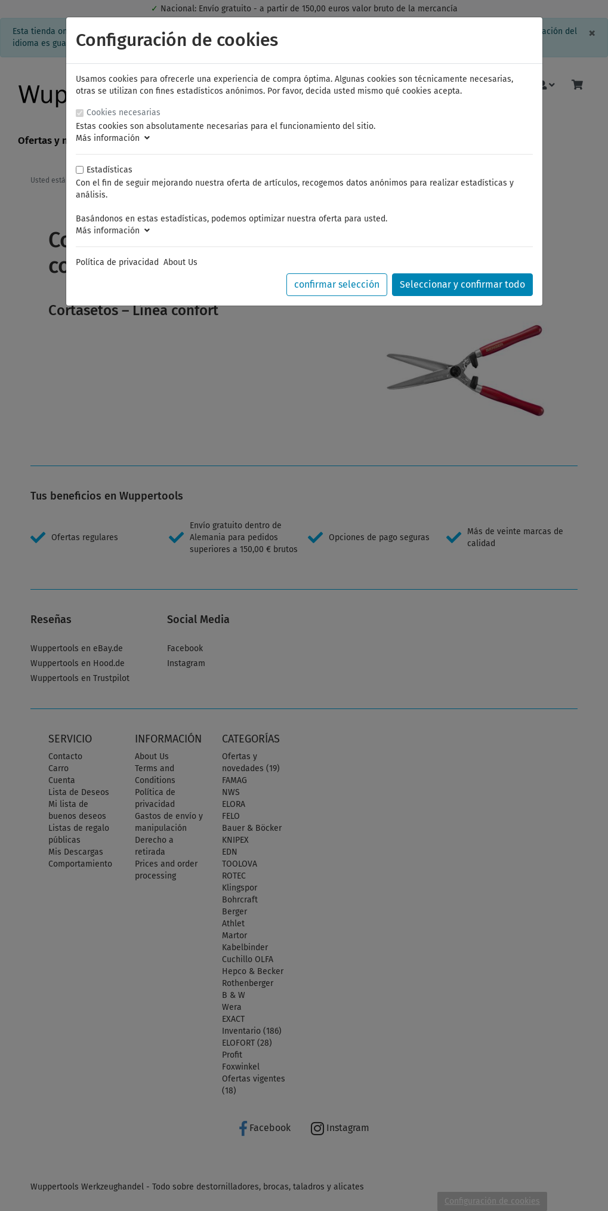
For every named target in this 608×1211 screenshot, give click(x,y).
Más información (113, 138)
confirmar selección (336, 284)
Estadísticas (109, 170)
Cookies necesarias (124, 112)
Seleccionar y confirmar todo (462, 284)
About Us (180, 262)
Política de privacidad (117, 262)
